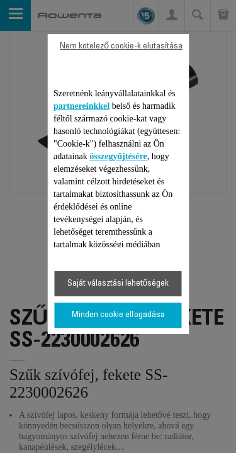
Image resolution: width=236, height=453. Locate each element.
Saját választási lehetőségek (118, 283)
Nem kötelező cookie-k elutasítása (121, 46)
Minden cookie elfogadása (118, 315)
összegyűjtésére (118, 156)
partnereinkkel (81, 106)
